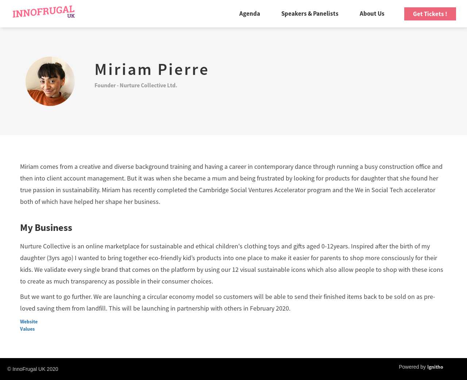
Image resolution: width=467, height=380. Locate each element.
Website (29, 321)
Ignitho (435, 367)
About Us (372, 14)
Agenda (249, 14)
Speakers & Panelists (310, 14)
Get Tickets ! (430, 14)
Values (27, 329)
